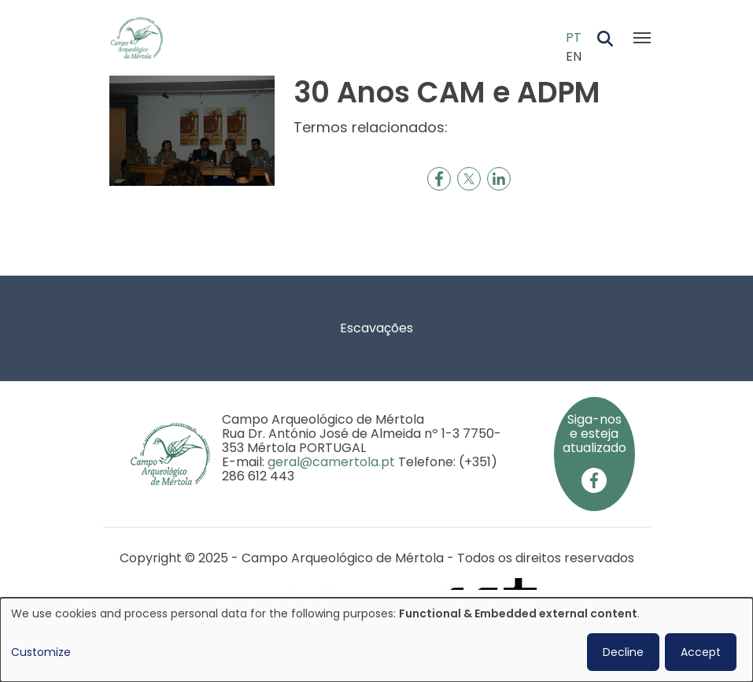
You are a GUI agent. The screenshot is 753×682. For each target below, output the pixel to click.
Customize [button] (41, 652)
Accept (701, 652)
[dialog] (376, 640)
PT (573, 37)
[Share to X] (469, 179)
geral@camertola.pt (331, 462)
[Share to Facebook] (439, 179)
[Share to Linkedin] (499, 179)
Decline (623, 652)
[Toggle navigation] (642, 38)
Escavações (376, 328)
